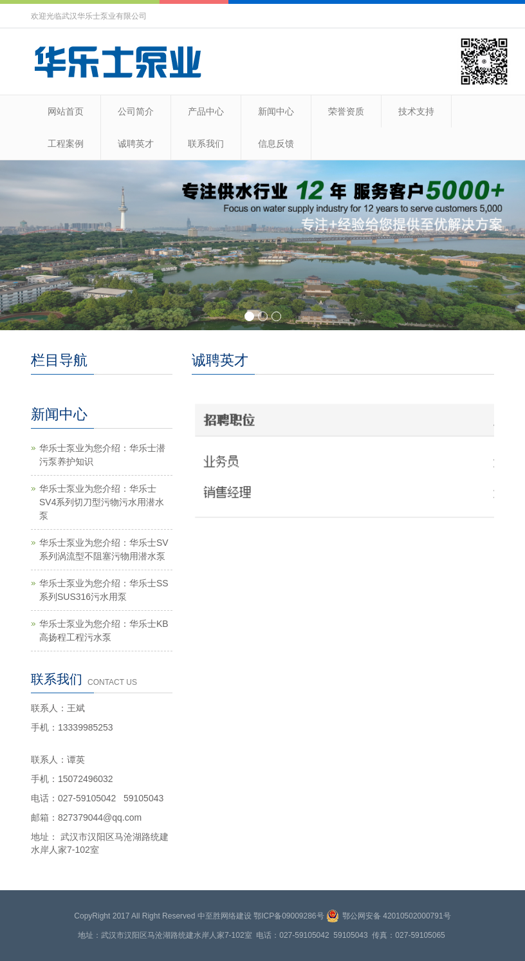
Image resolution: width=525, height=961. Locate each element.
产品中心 (206, 111)
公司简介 (136, 111)
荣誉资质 (346, 111)
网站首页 (66, 111)
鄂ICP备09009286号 (288, 915)
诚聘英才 (136, 143)
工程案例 (66, 143)
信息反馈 (276, 143)
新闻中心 (276, 111)
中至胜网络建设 (225, 915)
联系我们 (206, 143)
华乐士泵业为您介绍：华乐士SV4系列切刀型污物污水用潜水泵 (101, 502)
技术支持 (416, 111)
